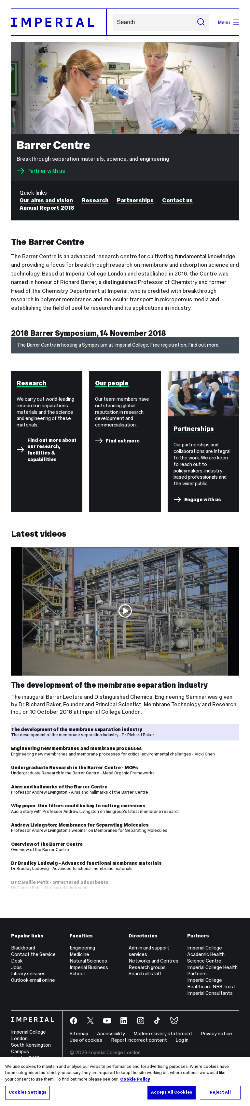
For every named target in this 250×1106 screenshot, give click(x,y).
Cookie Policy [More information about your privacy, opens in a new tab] (135, 1079)
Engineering (82, 953)
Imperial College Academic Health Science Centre (206, 959)
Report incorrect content (139, 1045)
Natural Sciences (88, 966)
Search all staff (145, 979)
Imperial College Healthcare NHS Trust (211, 988)
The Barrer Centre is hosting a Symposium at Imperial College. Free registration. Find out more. (118, 345)
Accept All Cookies (171, 1092)
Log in (181, 1045)
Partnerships (135, 200)
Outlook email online (33, 985)
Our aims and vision (46, 200)
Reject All (220, 1092)
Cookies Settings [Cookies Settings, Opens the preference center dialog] (27, 1092)
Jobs (16, 972)
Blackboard (23, 953)
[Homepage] (59, 22)
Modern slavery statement (162, 1039)
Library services (28, 979)
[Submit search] (201, 22)
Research (95, 200)
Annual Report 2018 (47, 207)
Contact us (177, 200)
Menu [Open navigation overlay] (228, 22)
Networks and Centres (153, 966)
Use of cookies (86, 1045)
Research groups (147, 972)
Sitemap (79, 1039)
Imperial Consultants (210, 998)
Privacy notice (216, 1039)
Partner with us (41, 171)
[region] (125, 1081)
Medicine (79, 959)
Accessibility (111, 1039)
